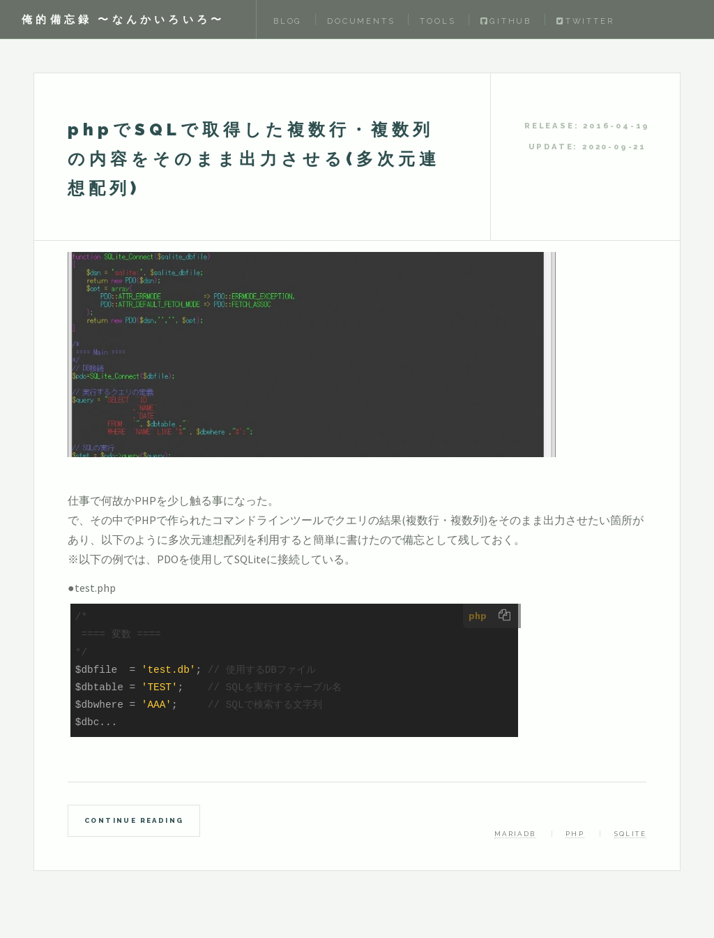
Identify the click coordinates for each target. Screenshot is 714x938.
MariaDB (515, 834)
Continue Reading (133, 820)
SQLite (630, 834)
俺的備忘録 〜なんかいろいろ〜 (123, 19)
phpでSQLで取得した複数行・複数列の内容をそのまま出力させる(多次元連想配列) (254, 158)
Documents (361, 21)
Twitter (585, 21)
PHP (574, 834)
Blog (287, 21)
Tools (437, 21)
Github (505, 21)
